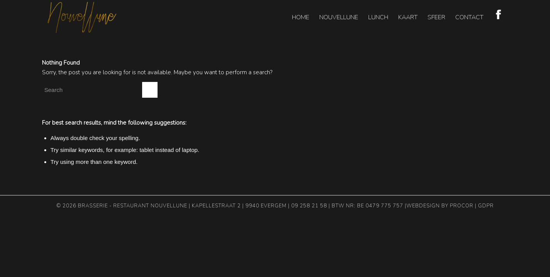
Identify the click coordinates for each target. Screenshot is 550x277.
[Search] (100, 90)
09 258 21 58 (309, 205)
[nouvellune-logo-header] (82, 17)
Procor (461, 205)
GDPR (486, 205)
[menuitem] (300, 17)
